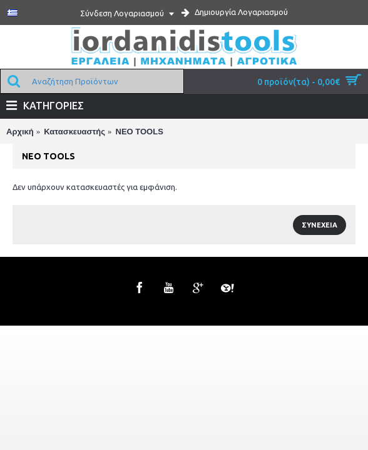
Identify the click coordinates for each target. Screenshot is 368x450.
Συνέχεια (319, 225)
